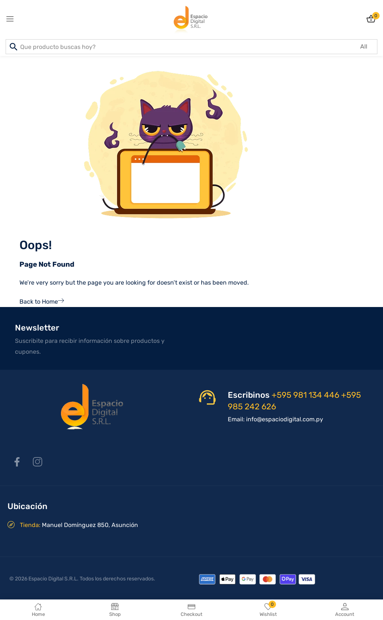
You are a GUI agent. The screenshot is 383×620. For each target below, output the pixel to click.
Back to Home (41, 301)
